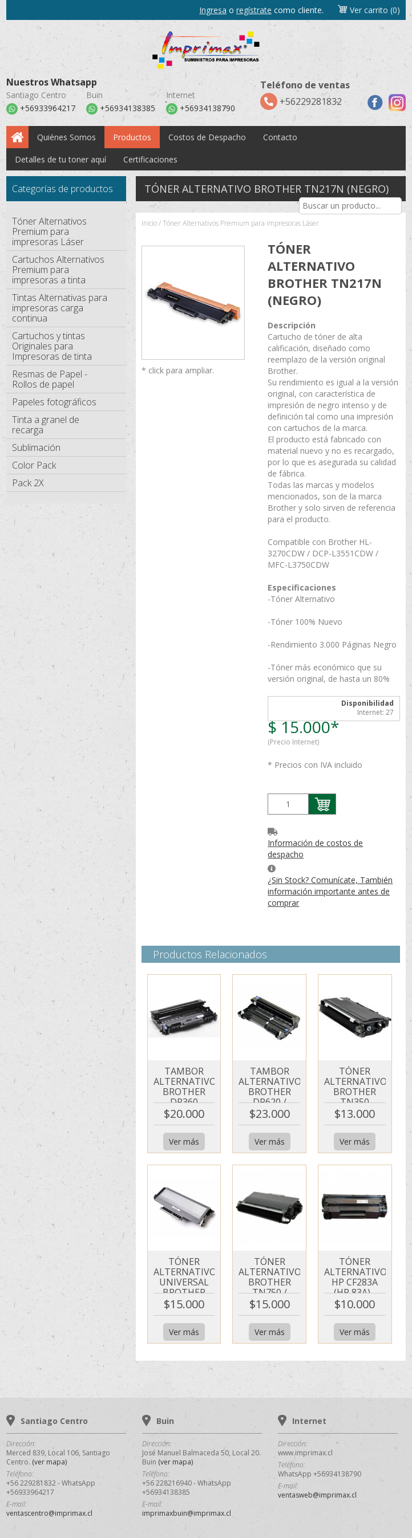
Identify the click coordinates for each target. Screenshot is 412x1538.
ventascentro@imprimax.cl (49, 1513)
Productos (132, 137)
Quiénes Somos (66, 137)
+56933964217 (40, 109)
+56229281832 (305, 94)
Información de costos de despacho (315, 848)
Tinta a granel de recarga (45, 424)
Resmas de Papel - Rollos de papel (49, 379)
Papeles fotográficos (54, 402)
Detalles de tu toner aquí (60, 159)
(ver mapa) (49, 1462)
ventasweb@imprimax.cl (317, 1495)
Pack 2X (28, 483)
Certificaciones (150, 159)
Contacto (280, 137)
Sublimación (36, 447)
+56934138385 (120, 109)
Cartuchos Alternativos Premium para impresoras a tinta (58, 269)
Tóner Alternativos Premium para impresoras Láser (49, 231)
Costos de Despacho (207, 137)
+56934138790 (200, 109)
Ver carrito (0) (368, 10)
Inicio (149, 223)
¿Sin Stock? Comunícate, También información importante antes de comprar (330, 891)
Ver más (184, 1141)
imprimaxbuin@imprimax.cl (186, 1513)
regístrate (254, 10)
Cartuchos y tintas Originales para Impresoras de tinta (52, 346)
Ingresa (213, 10)
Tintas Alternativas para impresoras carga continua (59, 307)
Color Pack (34, 465)
